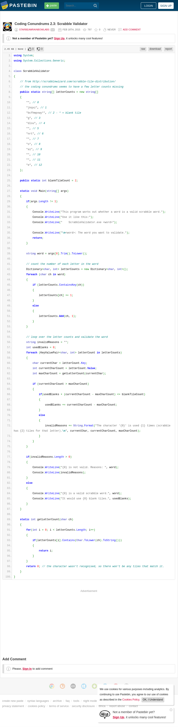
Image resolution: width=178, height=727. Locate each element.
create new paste (12, 700)
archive (57, 700)
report (168, 48)
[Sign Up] (105, 714)
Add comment (132, 29)
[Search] (95, 5)
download (155, 48)
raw (143, 48)
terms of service (59, 706)
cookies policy (36, 706)
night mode (90, 700)
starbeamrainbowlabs (34, 29)
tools (76, 700)
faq (68, 700)
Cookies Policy (130, 699)
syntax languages (38, 700)
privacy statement (13, 706)
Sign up (166, 5)
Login (148, 5)
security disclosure (83, 706)
